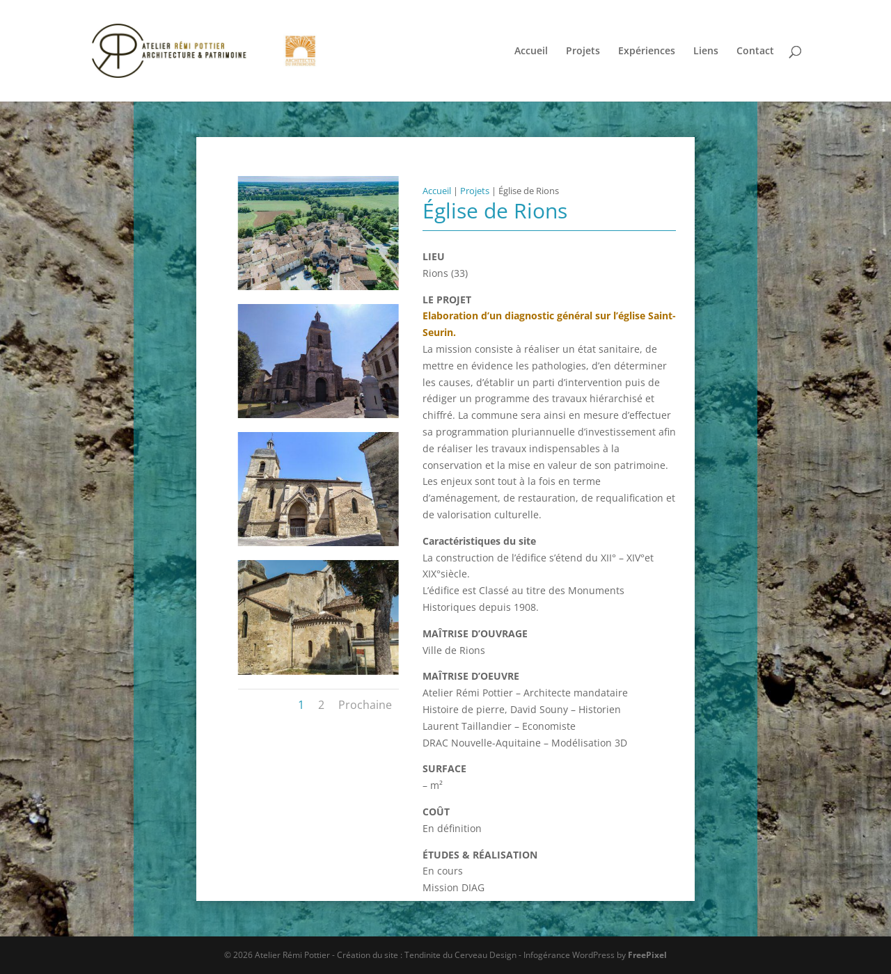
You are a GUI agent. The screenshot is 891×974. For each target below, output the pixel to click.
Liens (705, 51)
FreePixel (647, 955)
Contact (755, 51)
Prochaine (365, 704)
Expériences (646, 51)
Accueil (531, 51)
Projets (583, 51)
